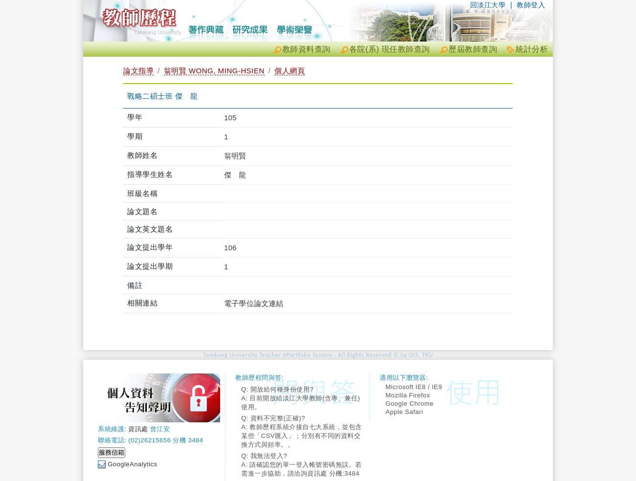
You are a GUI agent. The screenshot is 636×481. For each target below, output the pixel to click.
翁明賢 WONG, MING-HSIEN (214, 70)
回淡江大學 (488, 5)
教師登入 (531, 5)
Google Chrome (409, 403)
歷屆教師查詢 (473, 49)
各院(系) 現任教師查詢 (389, 49)
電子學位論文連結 (254, 303)
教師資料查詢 (306, 49)
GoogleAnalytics (132, 464)
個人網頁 (289, 70)
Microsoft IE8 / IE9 (414, 387)
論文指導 (138, 70)
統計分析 (532, 49)
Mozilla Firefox (408, 395)
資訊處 (138, 429)
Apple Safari (404, 411)
